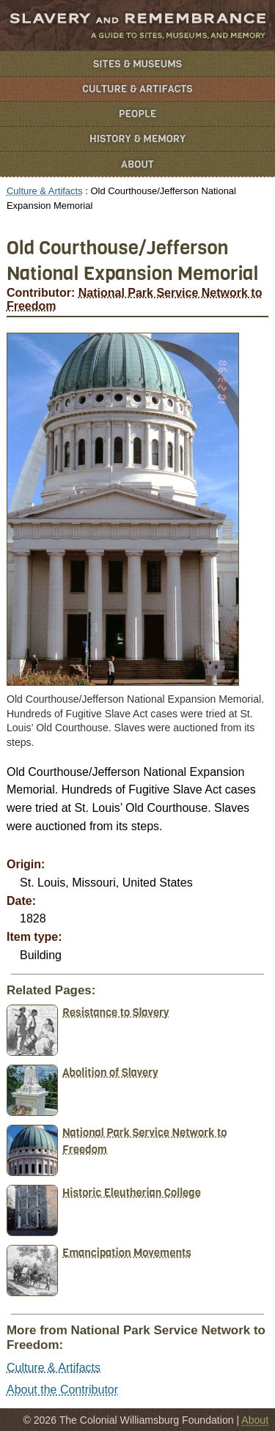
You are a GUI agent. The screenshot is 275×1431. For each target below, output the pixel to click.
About (137, 164)
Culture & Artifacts (137, 89)
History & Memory (137, 139)
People (138, 114)
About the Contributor (62, 1389)
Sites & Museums (137, 64)
